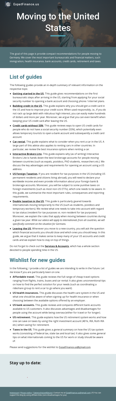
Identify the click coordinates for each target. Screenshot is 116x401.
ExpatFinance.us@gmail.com (74, 347)
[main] (57, 23)
